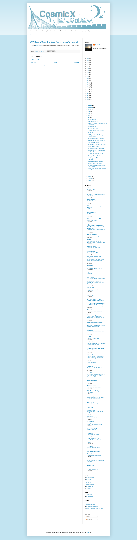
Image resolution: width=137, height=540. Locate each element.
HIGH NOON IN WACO (93, 142)
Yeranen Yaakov (91, 454)
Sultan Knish (90, 416)
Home (55, 62)
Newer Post (33, 62)
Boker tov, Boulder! (92, 234)
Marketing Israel (90, 295)
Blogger (88, 532)
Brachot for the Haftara (92, 220)
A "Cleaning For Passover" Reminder (96, 172)
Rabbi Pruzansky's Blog (93, 391)
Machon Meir (89, 482)
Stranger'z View (91, 410)
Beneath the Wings (91, 212)
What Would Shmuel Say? (93, 451)
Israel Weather (89, 496)
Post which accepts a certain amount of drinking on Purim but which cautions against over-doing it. (95, 357)
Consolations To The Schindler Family (96, 174)
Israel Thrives (90, 337)
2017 (88, 74)
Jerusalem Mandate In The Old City (96, 148)
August (90, 109)
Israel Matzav (90, 330)
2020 (88, 68)
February (90, 178)
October (90, 105)
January (90, 180)
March (89, 176)
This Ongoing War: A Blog (93, 438)
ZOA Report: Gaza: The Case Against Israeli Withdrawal (54, 42)
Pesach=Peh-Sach (92, 126)
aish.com (88, 479)
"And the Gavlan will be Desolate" (94, 455)
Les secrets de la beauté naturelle (94, 403)
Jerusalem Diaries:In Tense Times (95, 348)
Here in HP (89, 309)
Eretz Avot (89, 294)
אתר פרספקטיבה (91, 465)
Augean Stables (91, 199)
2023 (88, 62)
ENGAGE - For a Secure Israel (59, 47)
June (89, 113)
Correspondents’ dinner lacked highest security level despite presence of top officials (95, 260)
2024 (88, 60)
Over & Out (89, 273)
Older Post (76, 62)
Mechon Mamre (90, 484)
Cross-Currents (91, 251)
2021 (88, 66)
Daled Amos (90, 265)
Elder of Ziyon (90, 277)
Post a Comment (36, 59)
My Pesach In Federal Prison (93, 252)
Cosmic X (97, 44)
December (90, 101)
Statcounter (32, 35)
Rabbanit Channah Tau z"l (94, 121)
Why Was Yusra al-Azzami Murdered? (96, 140)
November (90, 103)
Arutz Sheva (89, 494)
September (90, 107)
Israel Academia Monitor (92, 506)
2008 (88, 93)
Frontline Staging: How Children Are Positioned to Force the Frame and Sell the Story (95, 317)
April (89, 117)
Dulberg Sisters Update (93, 146)
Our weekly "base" (91, 189)
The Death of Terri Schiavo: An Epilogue (97, 144)
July (89, 111)
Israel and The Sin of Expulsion (94, 322)
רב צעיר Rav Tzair (91, 468)
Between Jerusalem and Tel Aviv (95, 219)
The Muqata (90, 433)
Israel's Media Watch (91, 510)
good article (38, 45)
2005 (88, 99)
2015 (88, 78)
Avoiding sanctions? (91, 429)
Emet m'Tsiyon (90, 287)
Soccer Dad (90, 407)
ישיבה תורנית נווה (90, 477)
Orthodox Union (90, 486)
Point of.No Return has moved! (94, 387)
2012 (88, 85)
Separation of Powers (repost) (93, 447)
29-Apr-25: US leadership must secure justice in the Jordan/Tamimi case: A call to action (95, 441)
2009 (88, 91)
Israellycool (90, 342)
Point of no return (91, 385)
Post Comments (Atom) (41, 65)
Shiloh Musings (91, 396)
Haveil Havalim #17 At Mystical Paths (96, 153)
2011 (88, 87)
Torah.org (88, 488)
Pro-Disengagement (92, 119)
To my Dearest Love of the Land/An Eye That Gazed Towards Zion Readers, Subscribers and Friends (95, 375)
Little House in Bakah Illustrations (94, 311)
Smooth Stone (90, 402)
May (89, 115)
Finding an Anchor (91, 381)
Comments (89, 519)
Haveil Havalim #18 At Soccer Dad (96, 130)
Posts (88, 516)
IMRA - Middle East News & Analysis (94, 508)
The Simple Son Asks (93, 128)
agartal (88, 208)
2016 (88, 76)
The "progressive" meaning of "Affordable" (96, 236)
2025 (88, 58)
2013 (88, 83)
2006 (88, 97)
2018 (88, 72)
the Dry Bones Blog (92, 428)
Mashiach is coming (92, 380)
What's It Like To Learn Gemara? (95, 163)
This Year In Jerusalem (93, 132)
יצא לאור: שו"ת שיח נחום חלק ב (93, 469)
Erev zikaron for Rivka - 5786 (93, 247)
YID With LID (90, 459)
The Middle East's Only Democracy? (96, 138)
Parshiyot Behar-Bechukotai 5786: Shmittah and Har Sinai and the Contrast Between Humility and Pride (96, 325)
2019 (88, 70)
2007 (88, 95)
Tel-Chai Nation (91, 421)
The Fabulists (90, 392)
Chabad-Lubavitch (90, 481)
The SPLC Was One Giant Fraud (94, 417)
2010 (88, 89)
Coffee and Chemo (91, 246)
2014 (88, 80)
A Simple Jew (90, 188)
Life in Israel (90, 366)
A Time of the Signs (92, 193)
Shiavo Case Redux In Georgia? (95, 161)
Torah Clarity (90, 446)
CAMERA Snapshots (92, 239)
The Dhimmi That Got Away (93, 338)
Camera (88, 503)
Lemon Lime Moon (91, 362)
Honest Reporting (91, 315)
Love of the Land (91, 373)
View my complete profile (99, 52)
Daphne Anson (90, 272)
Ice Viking (46, 47)
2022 (88, 64)
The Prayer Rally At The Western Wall (96, 155)
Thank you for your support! (93, 434)
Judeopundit (90, 354)
